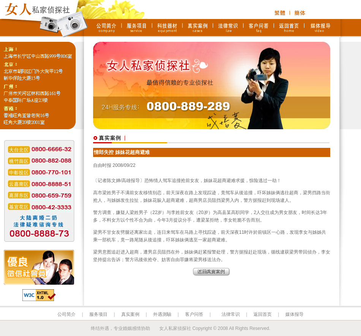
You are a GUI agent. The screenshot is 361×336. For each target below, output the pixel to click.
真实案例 (130, 314)
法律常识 (231, 314)
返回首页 (262, 314)
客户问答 (194, 314)
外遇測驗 (162, 314)
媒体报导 (294, 314)
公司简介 (66, 314)
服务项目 (98, 314)
